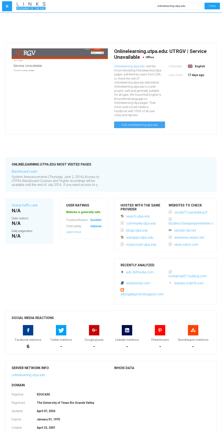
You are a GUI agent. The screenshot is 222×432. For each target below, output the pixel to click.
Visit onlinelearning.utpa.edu (139, 124)
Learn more (73, 232)
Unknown (96, 226)
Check (212, 5)
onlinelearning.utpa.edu (28, 375)
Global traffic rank (25, 205)
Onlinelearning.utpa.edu (129, 66)
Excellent (96, 220)
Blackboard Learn (24, 171)
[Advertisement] (84, 27)
